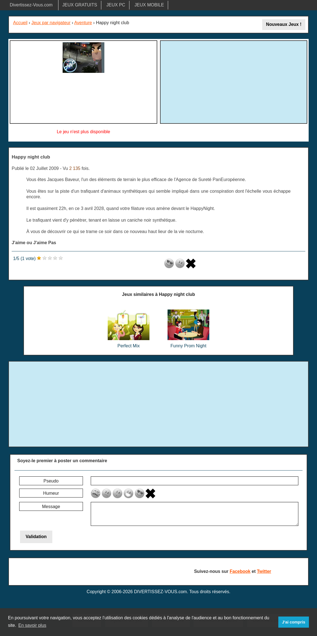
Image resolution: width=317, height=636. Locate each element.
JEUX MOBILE (149, 5)
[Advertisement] (233, 81)
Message (51, 506)
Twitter (264, 571)
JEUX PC (115, 5)
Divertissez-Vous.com (31, 5)
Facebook (240, 571)
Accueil (20, 22)
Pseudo (50, 481)
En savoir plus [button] (32, 625)
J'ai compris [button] (293, 622)
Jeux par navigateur (51, 22)
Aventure (83, 22)
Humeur (51, 493)
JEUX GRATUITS (79, 5)
